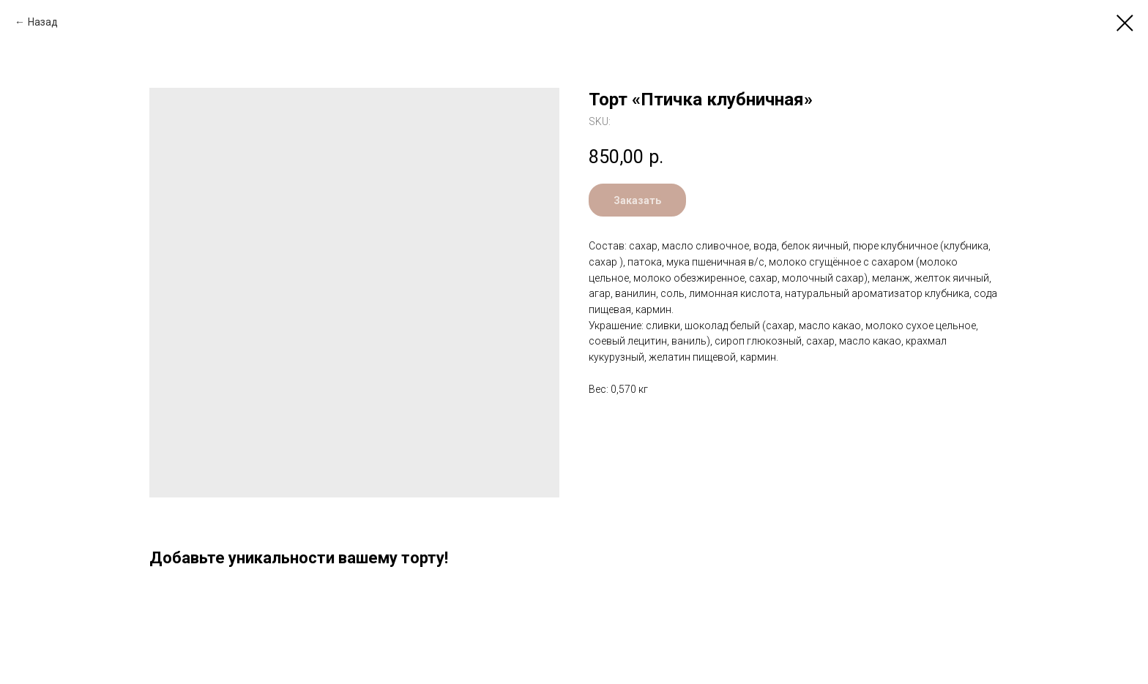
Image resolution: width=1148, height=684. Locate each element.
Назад (43, 22)
